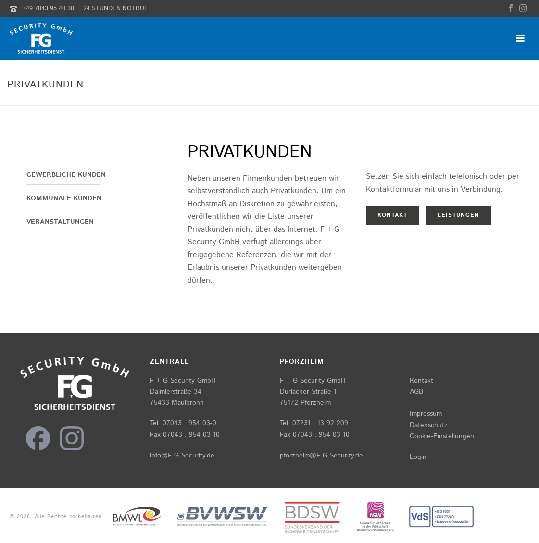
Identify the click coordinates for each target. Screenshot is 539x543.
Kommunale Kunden (63, 198)
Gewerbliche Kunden (66, 175)
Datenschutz (429, 425)
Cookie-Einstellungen (442, 436)
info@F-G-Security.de (182, 455)
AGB (416, 391)
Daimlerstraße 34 (175, 391)
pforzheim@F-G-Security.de (321, 455)
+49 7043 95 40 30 (48, 8)
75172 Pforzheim (305, 402)
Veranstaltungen (60, 222)
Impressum (426, 414)
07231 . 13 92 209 (320, 423)
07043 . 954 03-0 (189, 423)
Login (418, 457)
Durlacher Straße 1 (308, 391)
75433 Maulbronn (177, 402)
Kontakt (421, 380)
